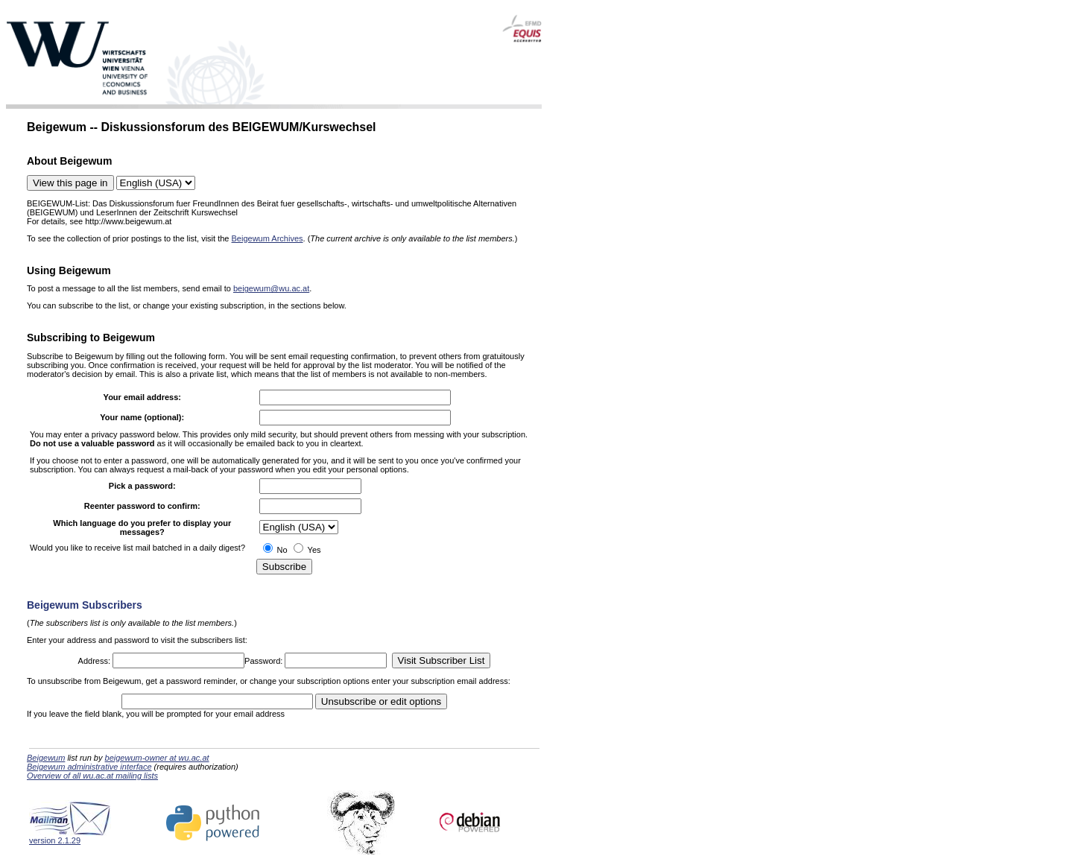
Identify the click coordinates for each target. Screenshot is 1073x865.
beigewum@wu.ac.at (271, 288)
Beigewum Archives (267, 238)
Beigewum (46, 757)
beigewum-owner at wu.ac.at (157, 757)
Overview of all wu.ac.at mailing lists (92, 775)
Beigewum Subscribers (84, 605)
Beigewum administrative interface (89, 766)
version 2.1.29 (70, 836)
